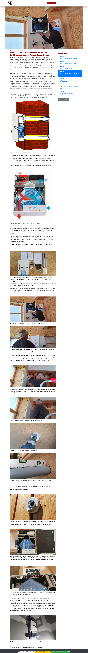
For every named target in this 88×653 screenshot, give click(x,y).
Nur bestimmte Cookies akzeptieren (43, 651)
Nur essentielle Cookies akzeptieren (26, 651)
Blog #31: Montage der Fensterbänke (68, 62)
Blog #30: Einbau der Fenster (66, 67)
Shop (73, 2)
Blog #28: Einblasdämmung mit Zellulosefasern (67, 80)
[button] (11, 27)
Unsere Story (59, 2)
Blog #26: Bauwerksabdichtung (67, 92)
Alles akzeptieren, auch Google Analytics (61, 651)
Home (45, 2)
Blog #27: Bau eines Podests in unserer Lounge (68, 86)
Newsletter (78, 2)
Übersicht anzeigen (63, 99)
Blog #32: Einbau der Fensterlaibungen (68, 57)
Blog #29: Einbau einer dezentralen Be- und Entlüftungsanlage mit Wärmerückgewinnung (70, 73)
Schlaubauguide (67, 2)
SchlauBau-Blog (51, 2)
